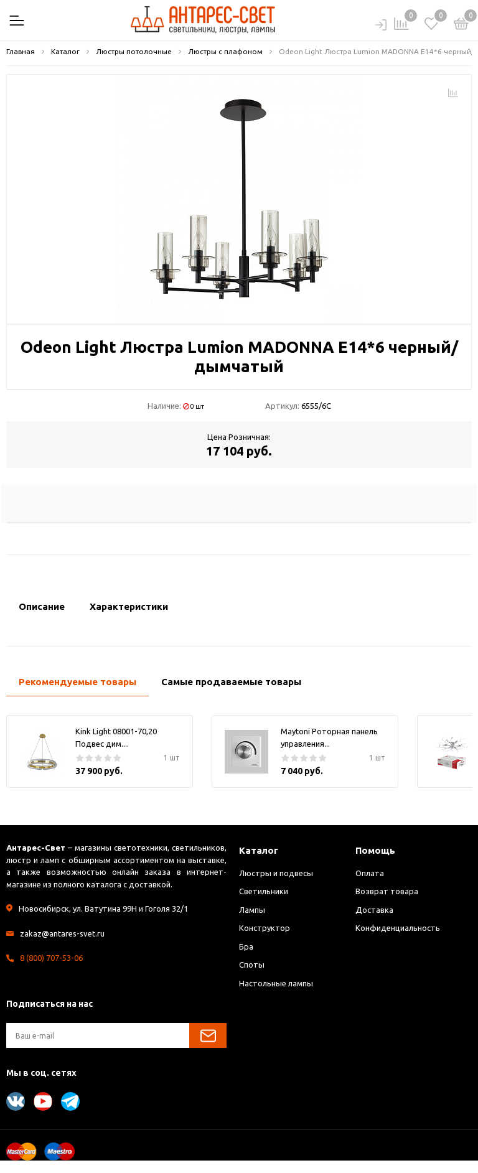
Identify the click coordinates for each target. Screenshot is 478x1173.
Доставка (374, 909)
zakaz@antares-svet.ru (62, 933)
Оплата (369, 873)
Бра (246, 946)
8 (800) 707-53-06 (51, 957)
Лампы (252, 909)
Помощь (375, 850)
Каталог (258, 850)
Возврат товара (386, 891)
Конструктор (264, 927)
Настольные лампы (276, 983)
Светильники (263, 891)
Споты (252, 964)
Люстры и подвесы (276, 873)
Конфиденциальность (397, 927)
